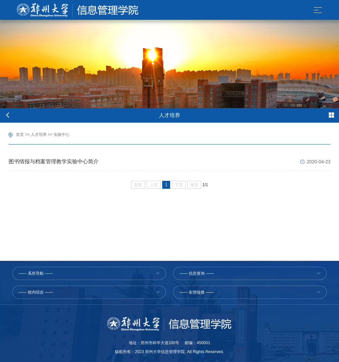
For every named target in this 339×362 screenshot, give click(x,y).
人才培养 (39, 134)
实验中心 (62, 134)
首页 (20, 134)
